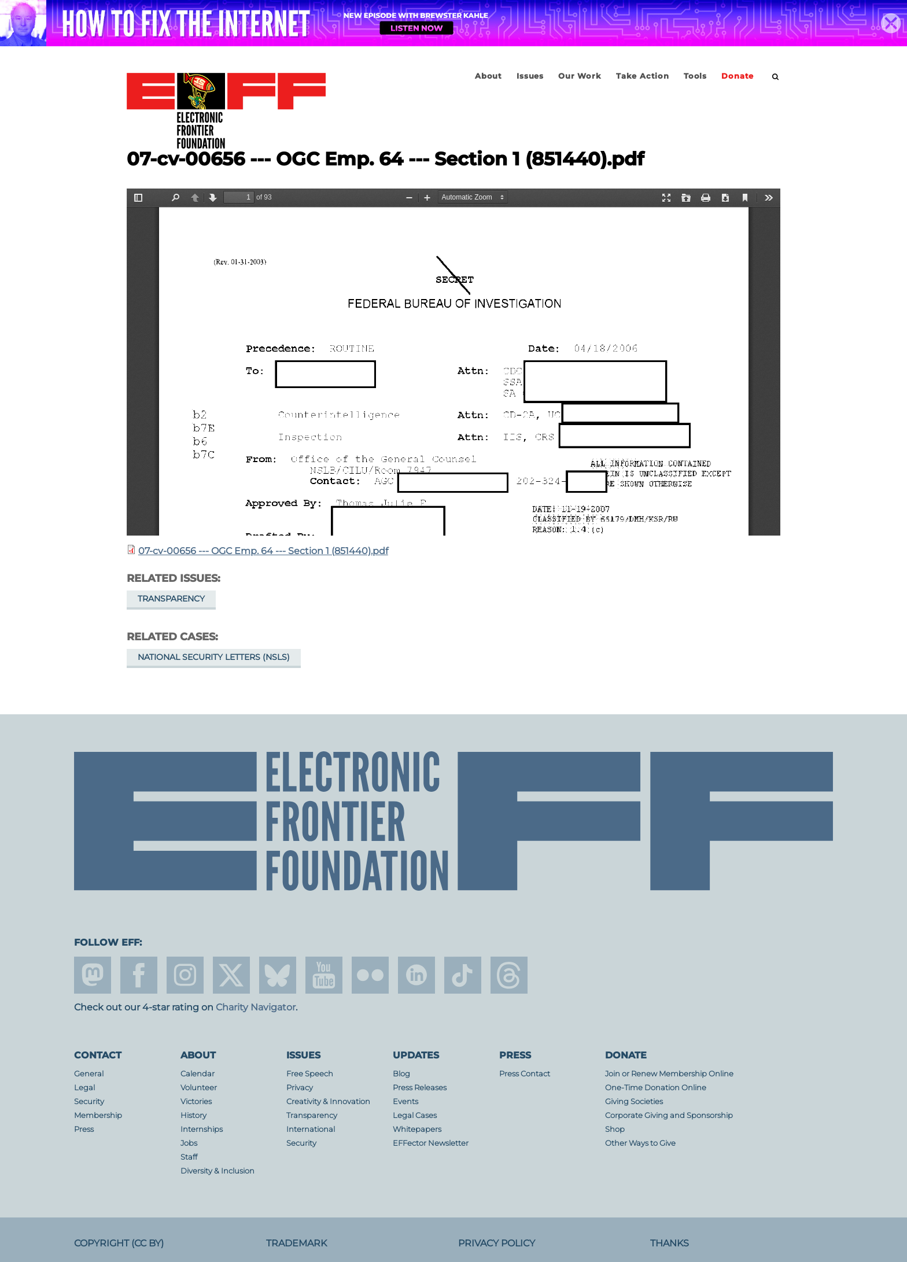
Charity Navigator (256, 1007)
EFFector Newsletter (431, 1143)
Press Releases (420, 1087)
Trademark (296, 1243)
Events (405, 1101)
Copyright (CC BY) (119, 1243)
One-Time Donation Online (655, 1087)
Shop (615, 1129)
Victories (196, 1101)
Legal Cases (415, 1115)
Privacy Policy (496, 1243)
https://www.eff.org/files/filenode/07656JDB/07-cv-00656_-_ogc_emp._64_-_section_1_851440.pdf (453, 362)
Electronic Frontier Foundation (226, 111)
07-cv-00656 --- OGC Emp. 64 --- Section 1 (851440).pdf (263, 550)
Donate (737, 76)
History (193, 1115)
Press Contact (524, 1073)
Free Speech (309, 1073)
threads (509, 975)
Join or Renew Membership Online (669, 1073)
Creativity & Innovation (328, 1101)
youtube (323, 975)
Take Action (642, 76)
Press (84, 1129)
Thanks (669, 1243)
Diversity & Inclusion (217, 1171)
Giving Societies (634, 1101)
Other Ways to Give (640, 1143)
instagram (185, 975)
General (89, 1073)
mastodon (92, 975)
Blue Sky (277, 975)
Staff (188, 1157)
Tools (695, 76)
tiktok (462, 975)
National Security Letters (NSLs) (214, 657)
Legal (84, 1087)
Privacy (299, 1087)
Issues (530, 76)
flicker (370, 975)
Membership (98, 1115)
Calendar (197, 1073)
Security (89, 1101)
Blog (401, 1073)
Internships (201, 1129)
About (488, 76)
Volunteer (198, 1087)
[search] (775, 77)
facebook (138, 975)
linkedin (416, 975)
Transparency (171, 598)
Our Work (579, 76)
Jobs (188, 1143)
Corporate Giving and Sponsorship (669, 1115)
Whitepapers (417, 1129)
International (310, 1129)
